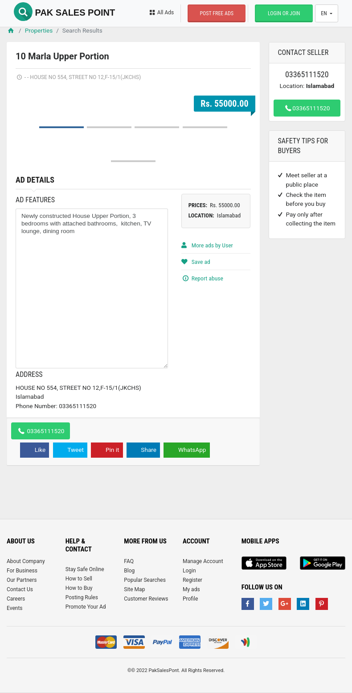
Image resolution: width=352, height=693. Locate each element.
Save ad (195, 261)
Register (192, 580)
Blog (129, 571)
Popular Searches (145, 580)
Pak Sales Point (64, 12)
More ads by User (207, 245)
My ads (191, 589)
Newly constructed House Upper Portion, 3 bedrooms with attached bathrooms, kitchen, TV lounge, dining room (92, 288)
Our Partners (22, 580)
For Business (22, 571)
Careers (16, 599)
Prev (27, 88)
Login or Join (284, 13)
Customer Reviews (146, 599)
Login (189, 571)
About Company (26, 561)
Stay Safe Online (84, 569)
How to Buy (79, 588)
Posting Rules (81, 597)
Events (15, 608)
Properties (39, 30)
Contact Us (20, 589)
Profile (190, 599)
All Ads (161, 12)
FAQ (129, 561)
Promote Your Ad (85, 607)
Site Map (134, 589)
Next (239, 88)
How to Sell (78, 579)
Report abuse (202, 278)
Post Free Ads (216, 13)
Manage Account (203, 561)
